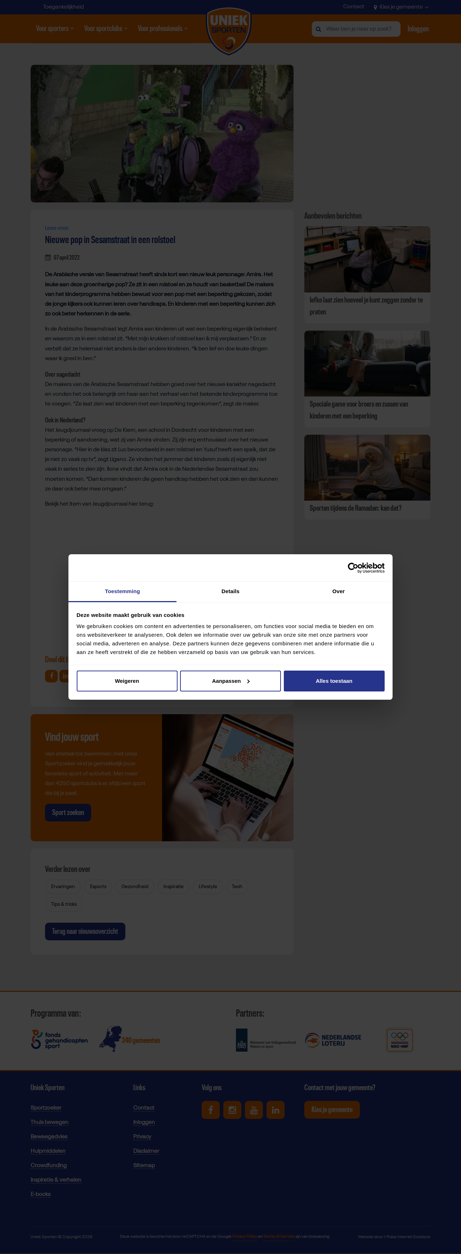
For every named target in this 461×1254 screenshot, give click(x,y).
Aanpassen (231, 681)
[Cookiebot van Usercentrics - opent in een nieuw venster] (353, 568)
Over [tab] (338, 591)
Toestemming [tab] (122, 591)
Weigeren (127, 681)
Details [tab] (230, 591)
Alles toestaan (334, 681)
